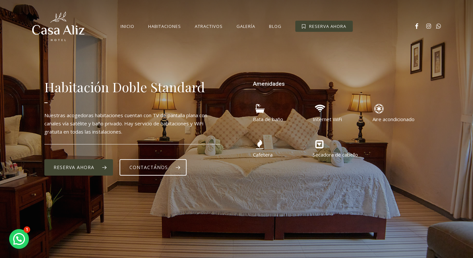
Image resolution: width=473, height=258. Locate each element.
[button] (78, 167)
